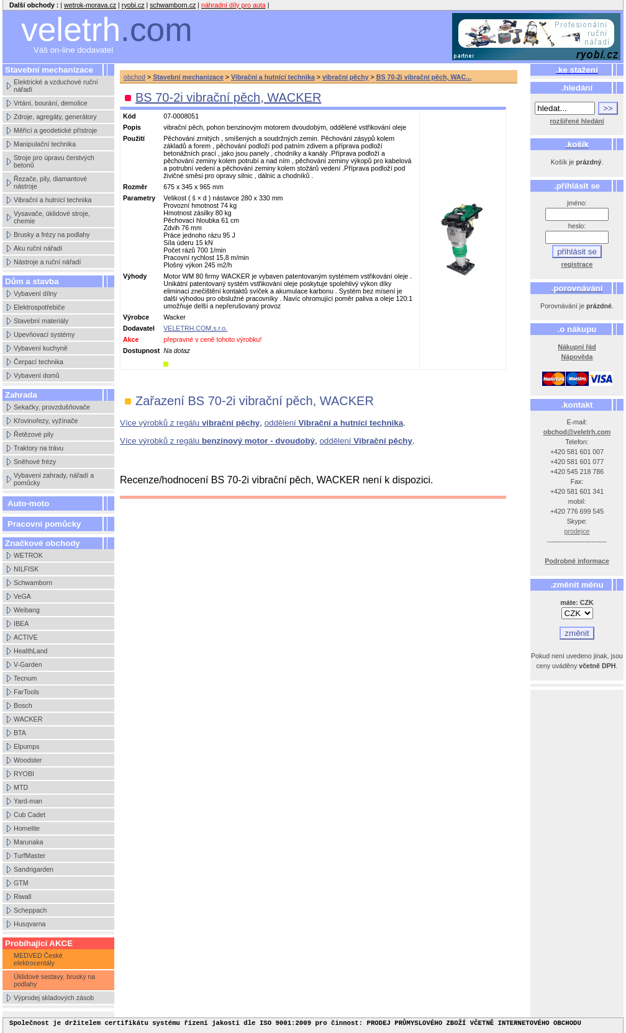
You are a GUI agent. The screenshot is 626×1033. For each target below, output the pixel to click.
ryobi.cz (133, 5)
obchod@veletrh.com (577, 432)
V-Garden (28, 664)
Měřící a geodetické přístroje (55, 130)
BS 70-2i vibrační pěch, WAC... (423, 77)
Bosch (23, 705)
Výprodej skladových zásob (54, 997)
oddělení (334, 422)
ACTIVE (26, 637)
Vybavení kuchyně (41, 348)
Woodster (28, 760)
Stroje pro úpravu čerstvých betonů (54, 161)
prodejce (577, 531)
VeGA (22, 596)
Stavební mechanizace (188, 77)
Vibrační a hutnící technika (52, 199)
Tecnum (25, 678)
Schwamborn (33, 582)
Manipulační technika (45, 144)
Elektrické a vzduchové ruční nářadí (56, 85)
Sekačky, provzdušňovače (52, 407)
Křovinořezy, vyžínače (46, 420)
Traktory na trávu (38, 448)
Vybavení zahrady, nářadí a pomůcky (54, 479)
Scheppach (30, 910)
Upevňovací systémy (44, 334)
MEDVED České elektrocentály (38, 959)
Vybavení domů (37, 375)
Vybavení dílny (35, 293)
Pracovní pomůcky (44, 524)
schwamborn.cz (173, 5)
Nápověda (577, 356)
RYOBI (24, 773)
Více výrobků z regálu (190, 422)
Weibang (27, 610)
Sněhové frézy (35, 461)
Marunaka (28, 842)
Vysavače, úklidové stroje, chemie (52, 217)
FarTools (26, 691)
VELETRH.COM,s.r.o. (195, 328)
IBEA (21, 623)
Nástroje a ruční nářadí (47, 262)
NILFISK (26, 569)
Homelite (27, 828)
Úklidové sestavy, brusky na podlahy (54, 980)
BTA (20, 732)
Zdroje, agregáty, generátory (55, 116)
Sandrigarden (33, 869)
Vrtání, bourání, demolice (51, 103)
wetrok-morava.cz (90, 5)
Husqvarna (30, 924)
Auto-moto (28, 503)
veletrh (107, 29)
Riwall (22, 896)
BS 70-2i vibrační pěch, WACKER (228, 97)
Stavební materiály (41, 320)
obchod (134, 77)
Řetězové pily (33, 434)
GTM (21, 883)
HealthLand (31, 651)
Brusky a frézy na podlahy (52, 234)
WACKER (28, 719)
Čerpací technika (38, 361)
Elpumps (26, 746)
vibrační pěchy (345, 77)
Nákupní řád (577, 347)
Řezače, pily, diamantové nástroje (50, 182)
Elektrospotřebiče (39, 307)
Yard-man (28, 801)
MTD (21, 787)
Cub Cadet (29, 814)
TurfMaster (29, 855)
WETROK (28, 555)
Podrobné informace (577, 561)
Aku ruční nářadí (38, 248)
